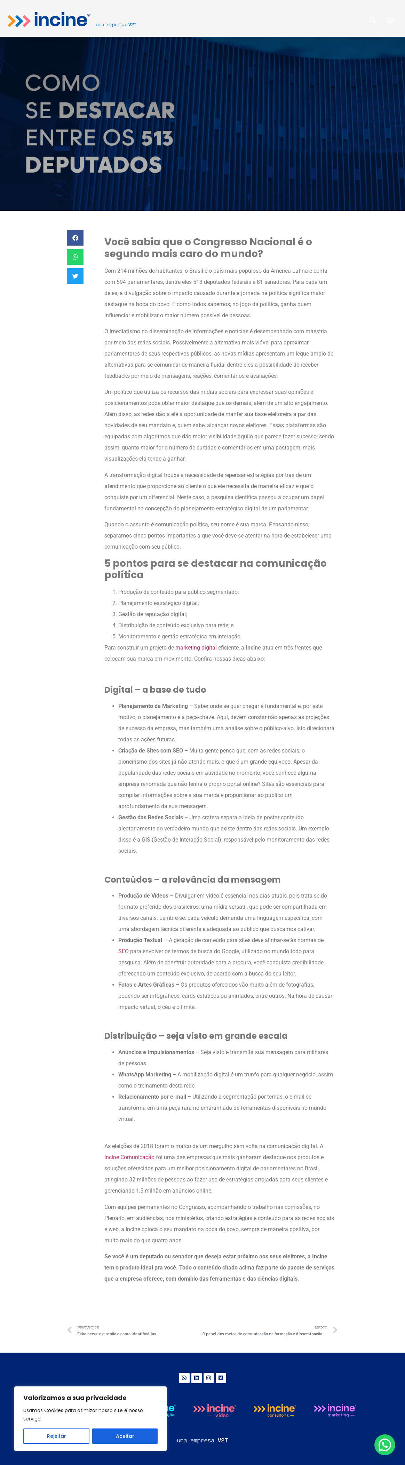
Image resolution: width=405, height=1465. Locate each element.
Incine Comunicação (129, 1157)
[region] (90, 1418)
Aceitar (125, 1436)
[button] (390, 19)
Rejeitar (56, 1436)
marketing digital (196, 647)
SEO (123, 951)
